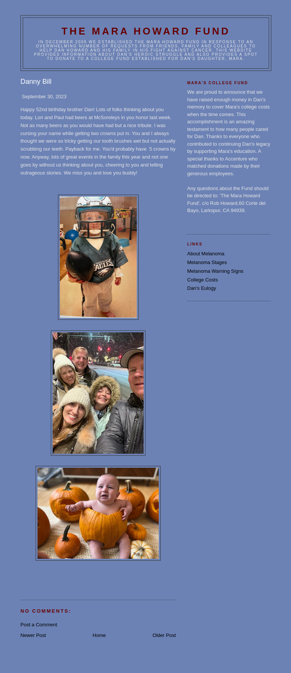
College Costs (202, 280)
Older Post (164, 635)
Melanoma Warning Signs (215, 271)
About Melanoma (205, 253)
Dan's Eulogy (201, 288)
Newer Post (33, 635)
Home (99, 635)
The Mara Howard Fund (145, 31)
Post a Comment (38, 624)
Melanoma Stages (207, 262)
